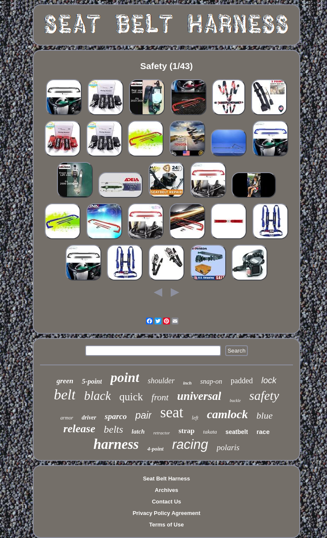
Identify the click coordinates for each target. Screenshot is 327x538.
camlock (227, 414)
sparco (116, 416)
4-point (155, 448)
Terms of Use (166, 524)
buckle (235, 400)
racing (190, 444)
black (97, 395)
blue (264, 415)
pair (143, 415)
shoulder (161, 380)
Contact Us (166, 501)
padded (242, 380)
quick (131, 396)
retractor (161, 432)
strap (186, 431)
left (195, 418)
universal (199, 396)
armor (66, 418)
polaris (228, 447)
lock (269, 380)
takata (210, 431)
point (124, 377)
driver (89, 417)
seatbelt (237, 431)
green (65, 381)
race (263, 431)
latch (138, 431)
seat (171, 412)
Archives (166, 490)
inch (187, 382)
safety (264, 395)
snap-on (211, 381)
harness (116, 444)
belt (64, 394)
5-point (92, 381)
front (160, 397)
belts (113, 429)
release (79, 428)
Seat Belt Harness (166, 478)
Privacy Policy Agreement (166, 513)
